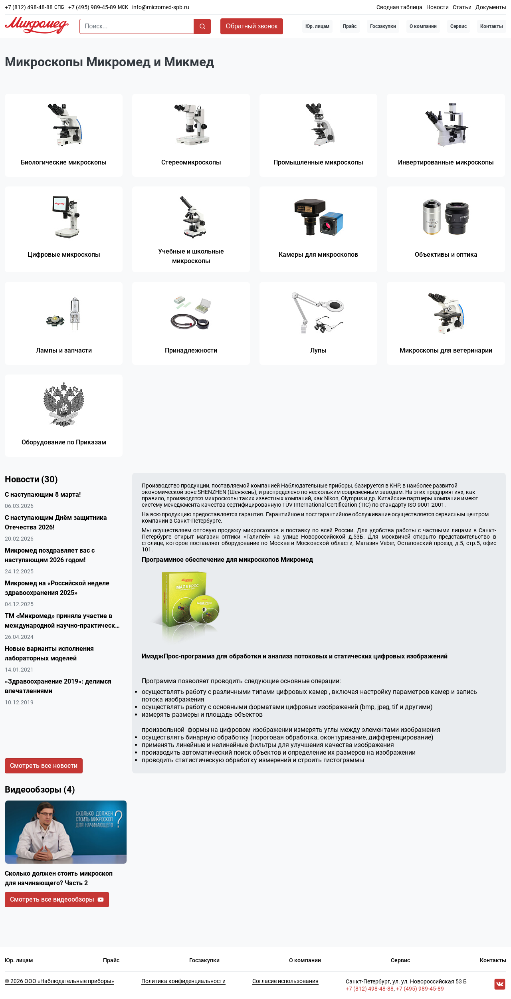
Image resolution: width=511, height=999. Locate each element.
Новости (437, 7)
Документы (490, 7)
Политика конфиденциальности (183, 981)
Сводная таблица (399, 7)
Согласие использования (285, 981)
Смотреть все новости (43, 766)
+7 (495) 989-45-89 (92, 7)
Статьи (462, 7)
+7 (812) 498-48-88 (29, 7)
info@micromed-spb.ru (160, 7)
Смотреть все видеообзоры (57, 900)
